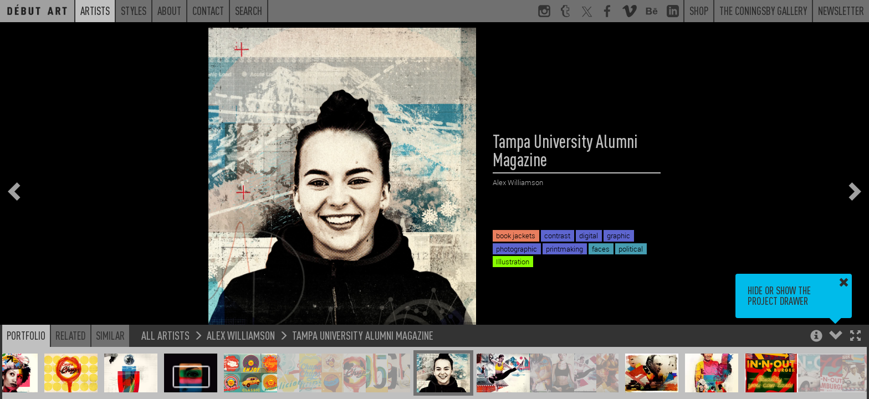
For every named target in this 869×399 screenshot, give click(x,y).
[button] (855, 337)
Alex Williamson (241, 335)
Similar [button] (110, 335)
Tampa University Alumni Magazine (362, 335)
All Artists (165, 335)
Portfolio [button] (26, 335)
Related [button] (70, 335)
